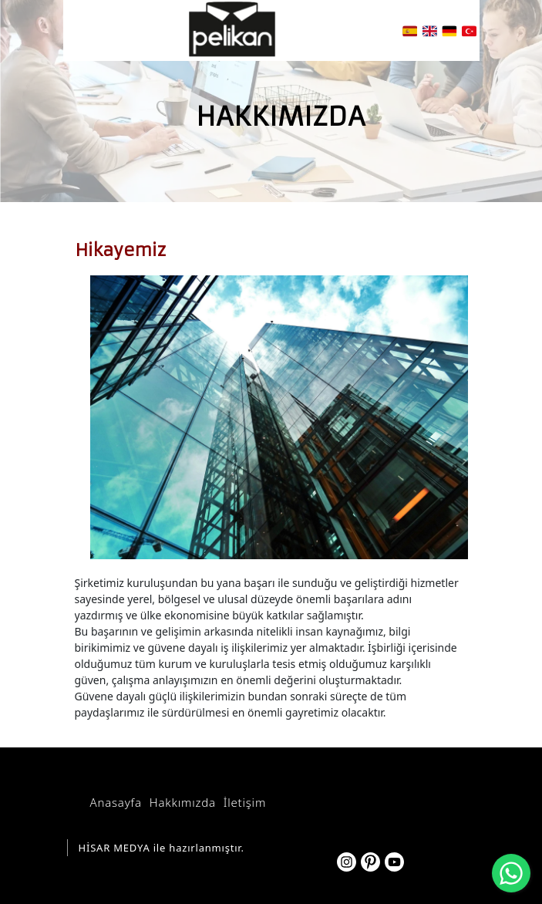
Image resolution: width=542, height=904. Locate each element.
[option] (271, 417)
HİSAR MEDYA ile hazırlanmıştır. (161, 848)
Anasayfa (116, 802)
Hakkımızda (183, 802)
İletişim (245, 802)
